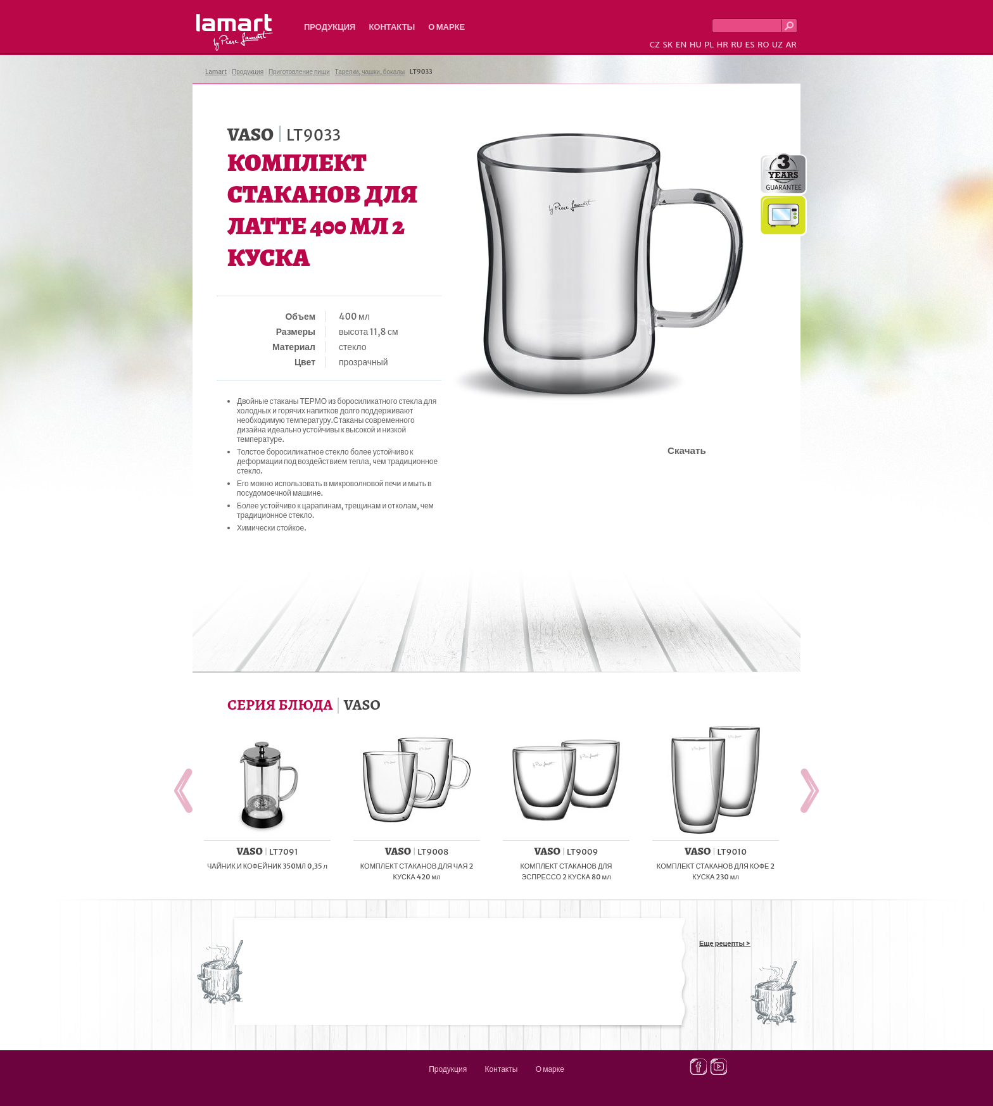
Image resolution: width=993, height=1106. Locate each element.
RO (763, 44)
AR (791, 44)
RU (736, 44)
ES (750, 44)
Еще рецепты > (724, 943)
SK (667, 44)
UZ (777, 44)
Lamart (235, 32)
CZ (655, 44)
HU (696, 44)
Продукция (329, 27)
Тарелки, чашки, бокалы (370, 72)
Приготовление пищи (299, 72)
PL (709, 44)
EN (681, 44)
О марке (446, 27)
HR (722, 44)
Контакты (392, 27)
